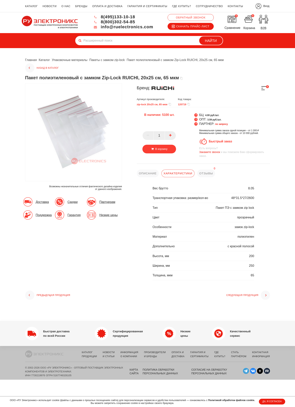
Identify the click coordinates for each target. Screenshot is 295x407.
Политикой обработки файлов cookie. (231, 400)
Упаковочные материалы (69, 60)
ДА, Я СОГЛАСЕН (272, 401)
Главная (31, 60)
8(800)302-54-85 (114, 21)
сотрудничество (209, 6)
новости (49, 6)
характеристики (178, 173)
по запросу (221, 124)
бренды (81, 6)
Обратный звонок (190, 17)
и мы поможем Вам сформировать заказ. (234, 151)
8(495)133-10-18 (114, 16)
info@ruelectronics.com (123, 26)
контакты (235, 6)
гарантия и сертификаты (147, 6)
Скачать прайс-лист (190, 26)
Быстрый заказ (220, 141)
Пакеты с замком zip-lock (107, 60)
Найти (211, 41)
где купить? (181, 6)
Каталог (44, 60)
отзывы (206, 173)
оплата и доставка (107, 6)
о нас (66, 6)
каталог (31, 6)
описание (148, 173)
